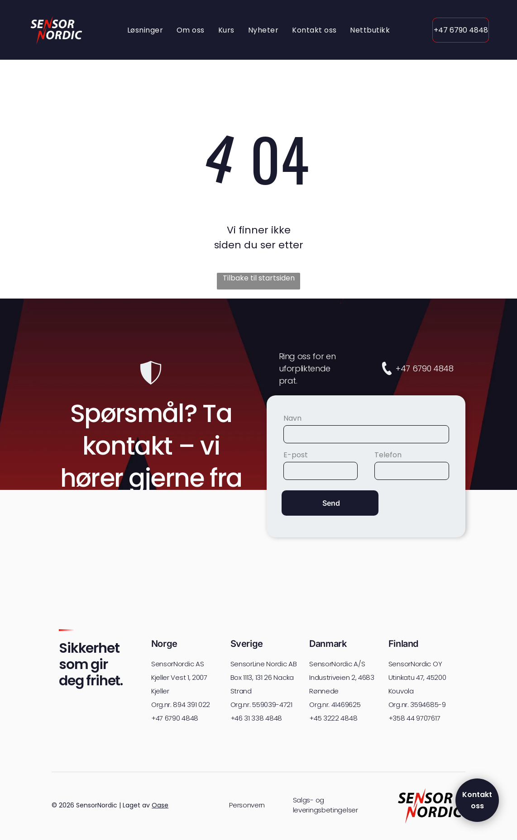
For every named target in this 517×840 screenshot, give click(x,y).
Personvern (247, 805)
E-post (295, 455)
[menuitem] (145, 30)
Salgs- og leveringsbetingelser (325, 805)
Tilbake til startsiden (259, 278)
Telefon (388, 455)
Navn (292, 418)
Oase (160, 805)
